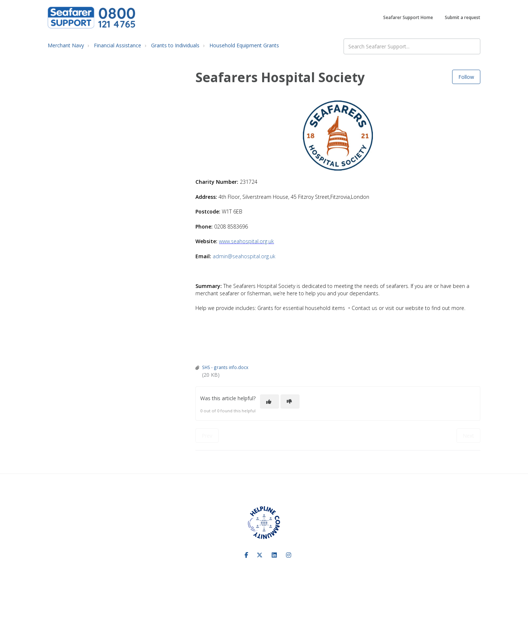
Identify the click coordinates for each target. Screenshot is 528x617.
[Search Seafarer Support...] (412, 46)
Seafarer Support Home (408, 17)
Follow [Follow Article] (466, 76)
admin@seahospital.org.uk (244, 256)
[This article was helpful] (269, 401)
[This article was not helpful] (290, 401)
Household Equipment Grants (244, 45)
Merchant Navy (66, 45)
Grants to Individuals (175, 45)
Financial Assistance (117, 45)
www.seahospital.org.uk (246, 241)
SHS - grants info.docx (225, 367)
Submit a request (462, 17)
